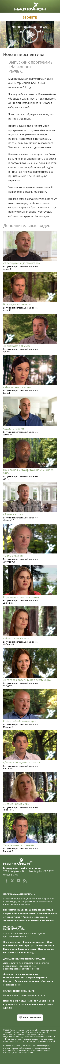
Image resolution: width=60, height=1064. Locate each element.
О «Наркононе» (12, 941)
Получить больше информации (21, 981)
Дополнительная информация (20, 974)
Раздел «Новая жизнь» (36, 916)
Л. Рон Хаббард (25, 952)
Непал (49, 1004)
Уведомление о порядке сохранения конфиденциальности (29, 1036)
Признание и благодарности (19, 948)
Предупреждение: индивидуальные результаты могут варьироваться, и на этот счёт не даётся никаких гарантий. (29, 1040)
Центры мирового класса (39, 945)
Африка (7, 1007)
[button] (30, 1019)
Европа (32, 1000)
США (23, 1000)
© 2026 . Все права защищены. (29, 1030)
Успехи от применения (41, 920)
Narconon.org (10, 1000)
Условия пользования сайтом (30, 1034)
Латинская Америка (32, 1004)
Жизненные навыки (14, 920)
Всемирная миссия (33, 941)
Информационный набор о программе (25, 977)
